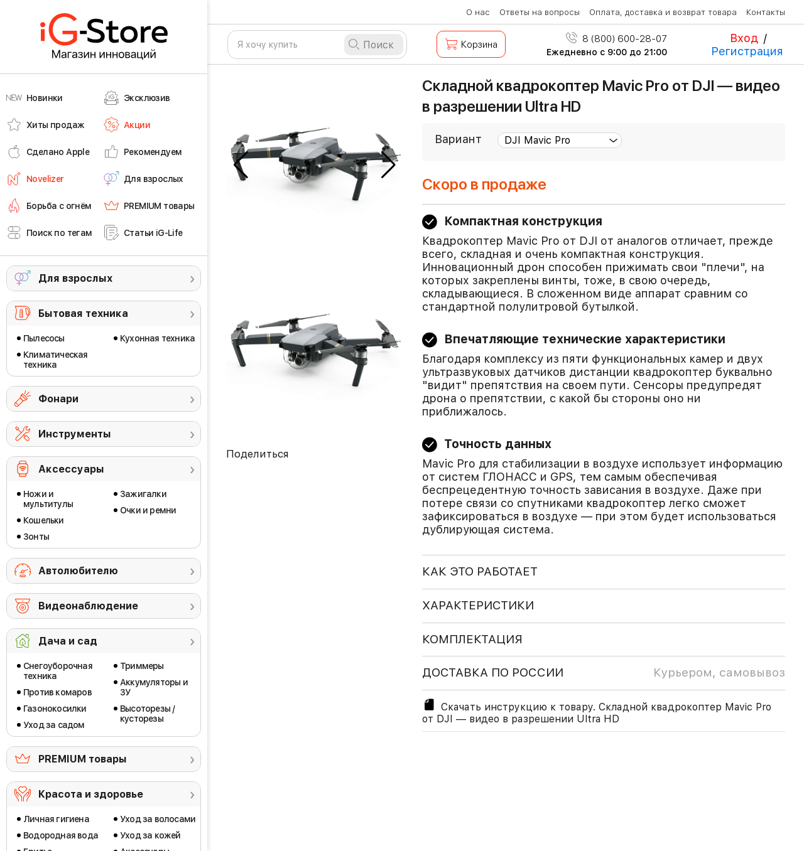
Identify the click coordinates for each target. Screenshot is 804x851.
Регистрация (747, 51)
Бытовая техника (83, 313)
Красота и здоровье (90, 794)
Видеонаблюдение (88, 606)
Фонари (58, 399)
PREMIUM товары (82, 759)
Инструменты (74, 434)
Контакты (765, 12)
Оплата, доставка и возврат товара (663, 12)
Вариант (458, 139)
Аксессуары (71, 469)
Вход (744, 38)
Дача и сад (67, 641)
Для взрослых (75, 278)
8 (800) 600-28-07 (616, 39)
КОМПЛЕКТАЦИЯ (472, 639)
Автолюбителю (78, 571)
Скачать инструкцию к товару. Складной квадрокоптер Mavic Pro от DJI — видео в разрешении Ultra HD (596, 711)
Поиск (378, 45)
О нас (478, 12)
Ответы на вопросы (539, 12)
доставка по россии (603, 672)
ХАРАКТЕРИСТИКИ (478, 605)
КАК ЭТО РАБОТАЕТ (480, 571)
